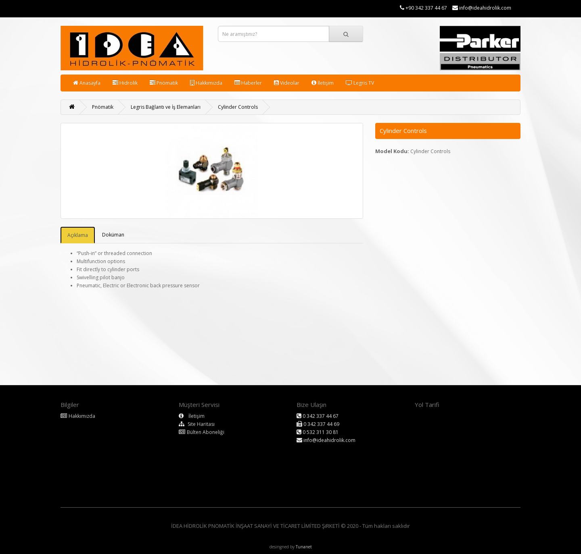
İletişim (322, 82)
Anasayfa (86, 82)
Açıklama (77, 235)
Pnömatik (164, 82)
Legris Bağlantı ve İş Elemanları (166, 107)
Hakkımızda (206, 82)
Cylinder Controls (238, 107)
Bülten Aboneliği (205, 432)
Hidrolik (125, 82)
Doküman (113, 234)
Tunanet (304, 547)
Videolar (286, 82)
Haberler (248, 82)
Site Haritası (201, 424)
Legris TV (360, 82)
